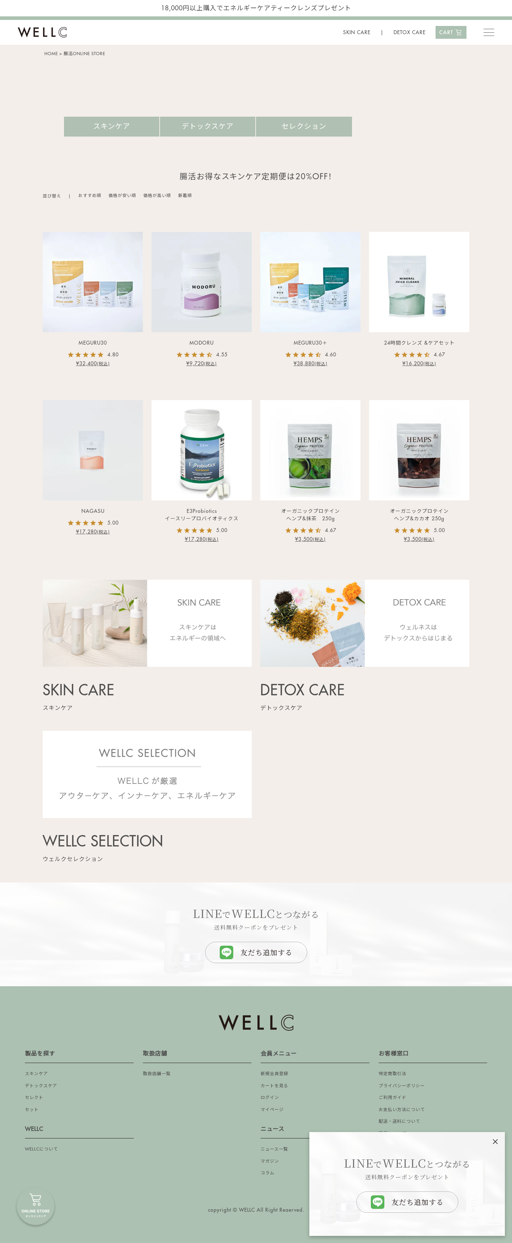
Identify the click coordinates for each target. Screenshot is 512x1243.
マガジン (270, 1161)
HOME (51, 54)
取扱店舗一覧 (157, 1074)
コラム (267, 1173)
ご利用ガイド (392, 1097)
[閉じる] (495, 1141)
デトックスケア (208, 126)
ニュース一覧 (274, 1149)
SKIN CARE (356, 32)
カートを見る (274, 1086)
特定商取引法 (392, 1074)
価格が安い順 (122, 195)
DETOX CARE (410, 32)
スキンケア (111, 126)
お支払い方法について (402, 1109)
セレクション (304, 126)
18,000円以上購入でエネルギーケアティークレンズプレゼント (256, 8)
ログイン (270, 1097)
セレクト (34, 1097)
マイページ (272, 1109)
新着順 (185, 195)
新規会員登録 (274, 1074)
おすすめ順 (89, 195)
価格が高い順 (157, 195)
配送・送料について (399, 1121)
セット (32, 1109)
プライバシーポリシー (402, 1086)
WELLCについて (41, 1149)
